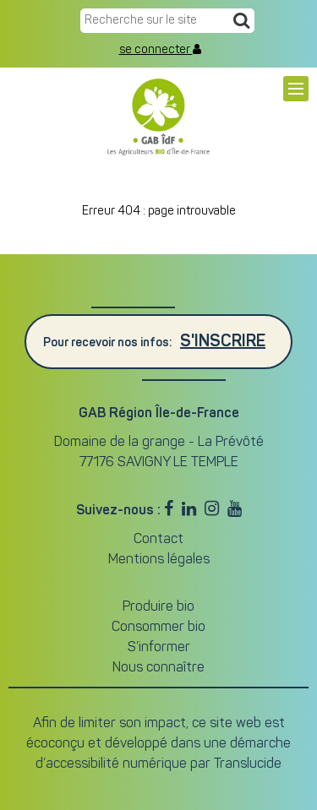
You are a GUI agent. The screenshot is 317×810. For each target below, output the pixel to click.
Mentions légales (159, 560)
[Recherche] (241, 21)
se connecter (160, 50)
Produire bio (158, 607)
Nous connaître (158, 668)
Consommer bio (158, 627)
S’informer (159, 648)
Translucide (247, 764)
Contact (158, 539)
